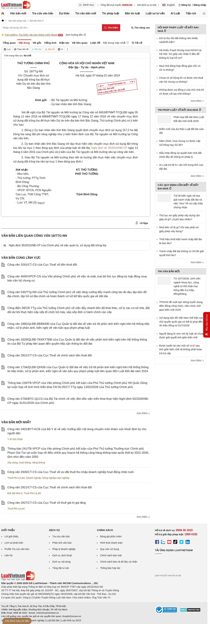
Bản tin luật (132, 13)
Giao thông (25, 462)
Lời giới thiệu (11, 536)
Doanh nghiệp (33, 478)
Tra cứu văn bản (42, 13)
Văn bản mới (18, 13)
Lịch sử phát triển (14, 542)
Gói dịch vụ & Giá (146, 5)
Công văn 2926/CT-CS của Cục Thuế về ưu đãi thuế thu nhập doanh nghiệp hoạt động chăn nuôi (71, 472)
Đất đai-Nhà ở (15, 493)
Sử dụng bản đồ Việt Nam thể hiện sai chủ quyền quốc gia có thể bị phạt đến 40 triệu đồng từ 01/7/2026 (181, 321)
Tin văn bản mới (85, 13)
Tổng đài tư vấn (60, 568)
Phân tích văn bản (62, 542)
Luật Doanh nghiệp (34, 620)
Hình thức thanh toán (111, 542)
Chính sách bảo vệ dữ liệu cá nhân (118, 561)
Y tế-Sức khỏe (15, 439)
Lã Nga (141, 222)
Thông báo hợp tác (110, 568)
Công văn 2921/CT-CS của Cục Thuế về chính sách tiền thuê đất (50, 355)
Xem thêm (143, 413)
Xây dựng (13, 462)
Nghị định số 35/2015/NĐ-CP (109, 147)
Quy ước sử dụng (109, 549)
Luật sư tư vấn (155, 13)
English (168, 5)
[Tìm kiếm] (111, 27)
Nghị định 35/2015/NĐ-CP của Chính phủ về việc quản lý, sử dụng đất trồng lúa (57, 245)
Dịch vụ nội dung (61, 561)
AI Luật (175, 13)
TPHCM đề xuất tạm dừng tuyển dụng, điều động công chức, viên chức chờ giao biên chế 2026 (181, 306)
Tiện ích (191, 13)
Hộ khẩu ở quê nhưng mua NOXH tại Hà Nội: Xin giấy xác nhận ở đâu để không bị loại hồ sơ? (180, 54)
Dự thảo (64, 13)
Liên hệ (8, 555)
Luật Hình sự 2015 (71, 620)
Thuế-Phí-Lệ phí (16, 478)
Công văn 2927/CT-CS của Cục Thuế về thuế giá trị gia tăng (47, 502)
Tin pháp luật (110, 13)
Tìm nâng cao (140, 27)
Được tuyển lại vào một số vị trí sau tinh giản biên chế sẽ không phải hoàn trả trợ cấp (180, 349)
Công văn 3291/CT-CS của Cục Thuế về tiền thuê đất (42, 264)
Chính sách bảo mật (111, 555)
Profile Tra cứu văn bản (17, 549)
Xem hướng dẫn (76, 34)
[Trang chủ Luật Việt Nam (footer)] (18, 579)
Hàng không (38, 462)
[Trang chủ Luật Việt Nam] (16, 5)
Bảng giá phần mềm (111, 536)
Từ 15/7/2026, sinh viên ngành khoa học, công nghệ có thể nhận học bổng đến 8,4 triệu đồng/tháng (187, 286)
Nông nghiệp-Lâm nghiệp (55, 478)
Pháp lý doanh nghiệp (63, 549)
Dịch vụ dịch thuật (62, 555)
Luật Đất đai (52, 620)
